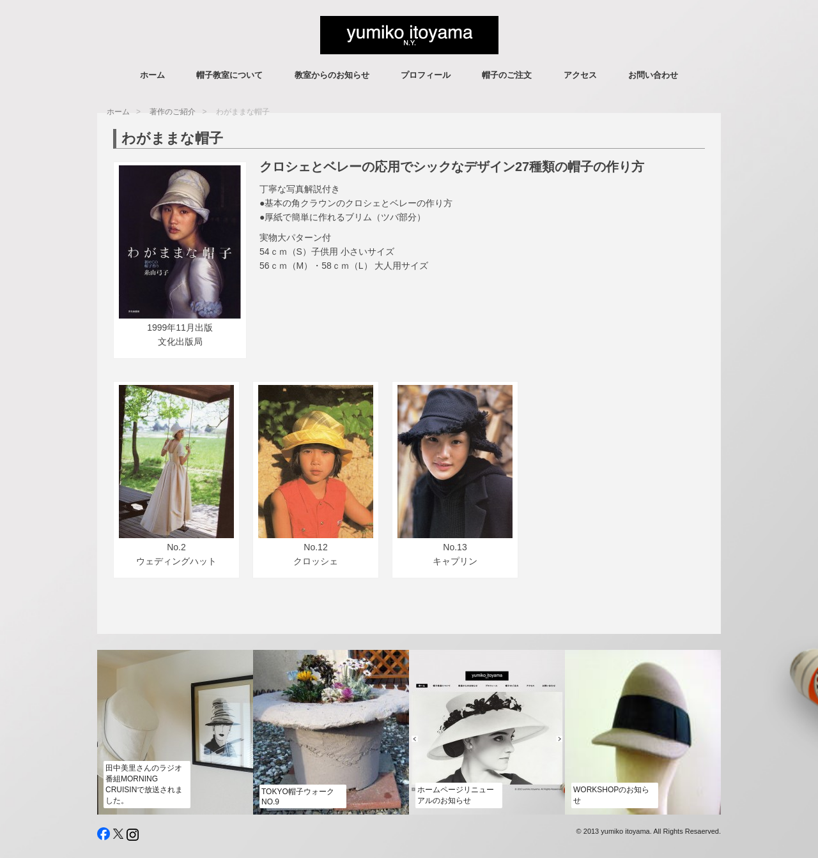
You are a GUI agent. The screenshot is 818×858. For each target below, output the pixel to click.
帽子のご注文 (507, 75)
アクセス (580, 75)
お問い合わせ (653, 75)
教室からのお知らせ (332, 75)
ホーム (152, 75)
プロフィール (426, 75)
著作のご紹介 (173, 111)
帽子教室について (229, 75)
